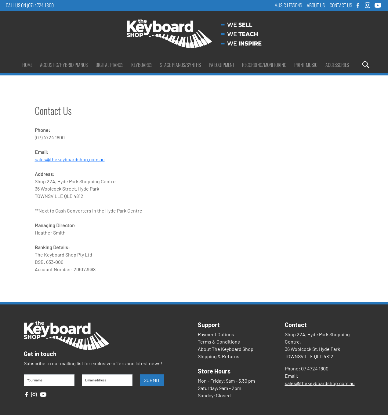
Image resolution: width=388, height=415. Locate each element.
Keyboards (141, 64)
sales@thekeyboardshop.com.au (70, 159)
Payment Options (216, 334)
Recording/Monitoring (264, 64)
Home (27, 64)
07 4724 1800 (314, 368)
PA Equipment (221, 64)
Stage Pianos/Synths (180, 64)
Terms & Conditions (219, 341)
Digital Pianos (109, 64)
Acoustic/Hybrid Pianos (64, 64)
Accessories (337, 64)
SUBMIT (152, 380)
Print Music (305, 64)
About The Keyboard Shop (225, 349)
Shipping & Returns (218, 356)
